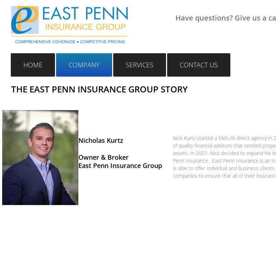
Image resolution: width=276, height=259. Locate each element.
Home (32, 64)
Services (139, 64)
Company (84, 64)
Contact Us (199, 64)
